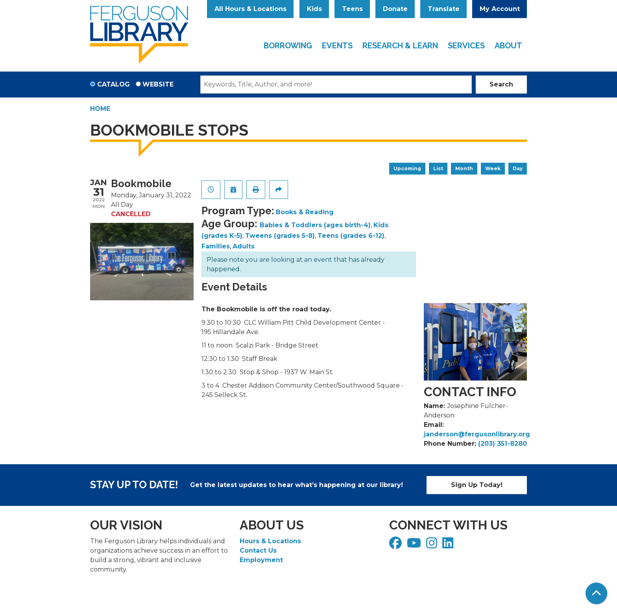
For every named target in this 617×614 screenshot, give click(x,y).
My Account (500, 9)
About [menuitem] (508, 45)
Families (215, 246)
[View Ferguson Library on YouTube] (415, 545)
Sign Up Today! (476, 485)
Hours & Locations (270, 541)
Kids (314, 9)
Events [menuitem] (337, 45)
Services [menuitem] (466, 45)
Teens (352, 9)
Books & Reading (305, 212)
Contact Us (258, 550)
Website (158, 84)
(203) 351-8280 (502, 443)
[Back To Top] (596, 593)
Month (464, 168)
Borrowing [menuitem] (288, 45)
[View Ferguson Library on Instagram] (432, 545)
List (438, 168)
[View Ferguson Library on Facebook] (396, 545)
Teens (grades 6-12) (351, 235)
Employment (261, 560)
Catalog (113, 84)
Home (100, 108)
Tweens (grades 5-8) (280, 235)
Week (493, 168)
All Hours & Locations (250, 9)
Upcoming (407, 168)
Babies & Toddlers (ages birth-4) (315, 225)
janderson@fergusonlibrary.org (477, 434)
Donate (395, 9)
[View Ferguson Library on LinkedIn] (448, 545)
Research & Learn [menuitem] (400, 45)
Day (518, 168)
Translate (444, 9)
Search (501, 84)
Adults (244, 246)
